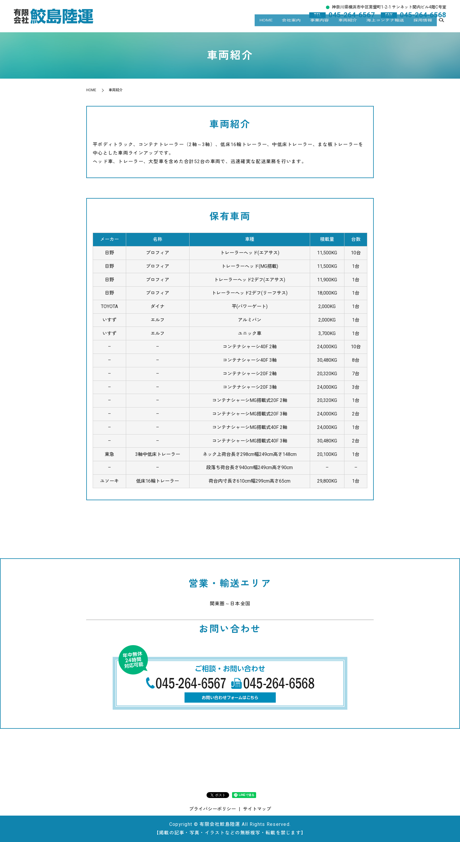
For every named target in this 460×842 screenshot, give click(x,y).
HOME (266, 25)
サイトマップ (257, 809)
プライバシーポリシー (212, 809)
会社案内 (291, 25)
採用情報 (422, 25)
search (441, 25)
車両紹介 (347, 25)
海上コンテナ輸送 (385, 25)
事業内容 (319, 25)
